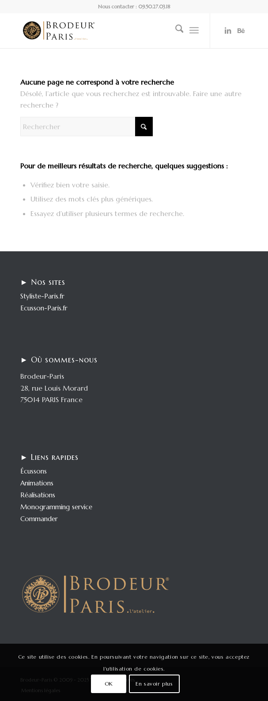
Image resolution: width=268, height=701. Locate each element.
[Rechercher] (175, 30)
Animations (36, 483)
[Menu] (194, 30)
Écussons (33, 471)
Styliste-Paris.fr (42, 296)
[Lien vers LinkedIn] (227, 30)
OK (109, 683)
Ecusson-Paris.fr (44, 308)
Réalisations (37, 495)
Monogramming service (56, 507)
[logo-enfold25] (111, 30)
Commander (39, 519)
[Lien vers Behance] (241, 30)
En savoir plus (154, 683)
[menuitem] (175, 30)
